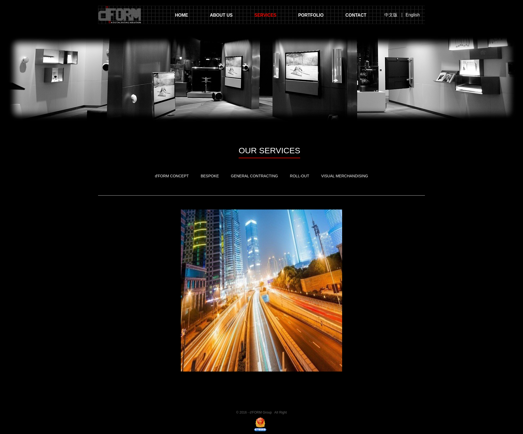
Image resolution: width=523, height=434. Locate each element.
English (413, 15)
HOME (181, 15)
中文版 (390, 15)
